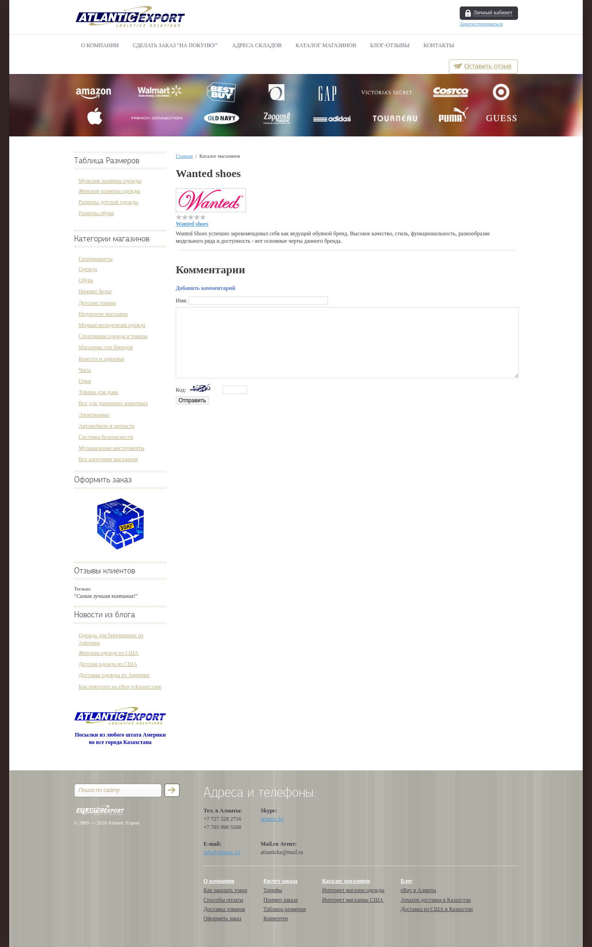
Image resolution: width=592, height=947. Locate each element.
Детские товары (97, 303)
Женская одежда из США (108, 653)
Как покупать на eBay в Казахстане (120, 686)
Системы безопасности (106, 437)
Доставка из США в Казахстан (437, 909)
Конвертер (275, 918)
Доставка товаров (224, 909)
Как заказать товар (225, 890)
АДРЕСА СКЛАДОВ (257, 45)
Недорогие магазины (103, 314)
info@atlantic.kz (222, 852)
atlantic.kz (272, 819)
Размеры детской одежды (108, 202)
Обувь (86, 280)
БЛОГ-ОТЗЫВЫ (389, 45)
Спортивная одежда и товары (113, 336)
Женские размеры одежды (109, 191)
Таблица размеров (284, 909)
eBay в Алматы (418, 890)
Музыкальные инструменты (111, 448)
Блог (407, 881)
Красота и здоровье (101, 359)
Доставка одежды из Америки (114, 675)
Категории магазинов (111, 239)
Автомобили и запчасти (107, 426)
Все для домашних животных (113, 403)
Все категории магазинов (108, 459)
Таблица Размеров (106, 161)
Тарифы (272, 890)
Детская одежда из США (108, 664)
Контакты (439, 45)
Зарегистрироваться (481, 23)
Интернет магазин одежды (353, 890)
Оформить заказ (103, 480)
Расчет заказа (280, 881)
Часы (85, 370)
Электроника (94, 415)
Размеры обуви (96, 213)
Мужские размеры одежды (110, 181)
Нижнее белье (95, 291)
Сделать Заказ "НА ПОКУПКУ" (175, 45)
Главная (184, 156)
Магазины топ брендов (106, 347)
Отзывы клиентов (104, 571)
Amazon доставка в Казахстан (436, 900)
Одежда (88, 269)
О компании (100, 45)
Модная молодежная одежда (112, 325)
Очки (85, 381)
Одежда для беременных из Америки (111, 639)
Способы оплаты (223, 900)
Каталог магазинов (326, 45)
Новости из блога (104, 615)
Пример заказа (280, 900)
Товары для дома (98, 392)
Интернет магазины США (352, 900)
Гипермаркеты (95, 259)
